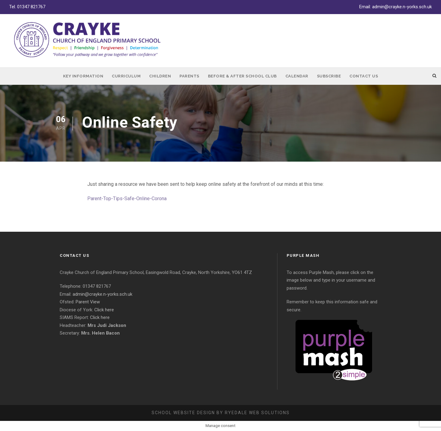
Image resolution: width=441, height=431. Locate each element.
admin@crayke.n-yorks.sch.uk (402, 6)
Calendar (296, 76)
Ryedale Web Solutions (257, 412)
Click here (104, 310)
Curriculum (126, 76)
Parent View (88, 302)
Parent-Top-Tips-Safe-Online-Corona (127, 198)
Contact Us (363, 76)
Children (160, 76)
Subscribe (329, 76)
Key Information (83, 76)
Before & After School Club (242, 76)
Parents (189, 76)
